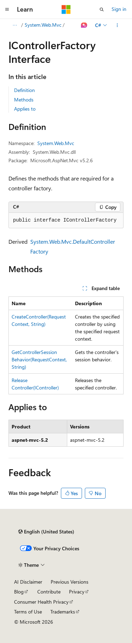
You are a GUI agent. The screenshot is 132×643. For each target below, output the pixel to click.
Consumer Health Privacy (41, 601)
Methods (23, 99)
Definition (24, 90)
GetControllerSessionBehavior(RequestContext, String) (39, 359)
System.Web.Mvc (43, 24)
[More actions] (117, 25)
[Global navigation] (7, 9)
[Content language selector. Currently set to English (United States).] (46, 531)
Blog (19, 591)
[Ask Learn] (84, 25)
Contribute (49, 591)
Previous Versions (69, 581)
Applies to (25, 108)
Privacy (76, 591)
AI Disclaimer (28, 581)
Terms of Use (28, 611)
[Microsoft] (66, 9)
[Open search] (102, 9)
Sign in (119, 9)
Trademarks (62, 611)
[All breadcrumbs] (14, 25)
